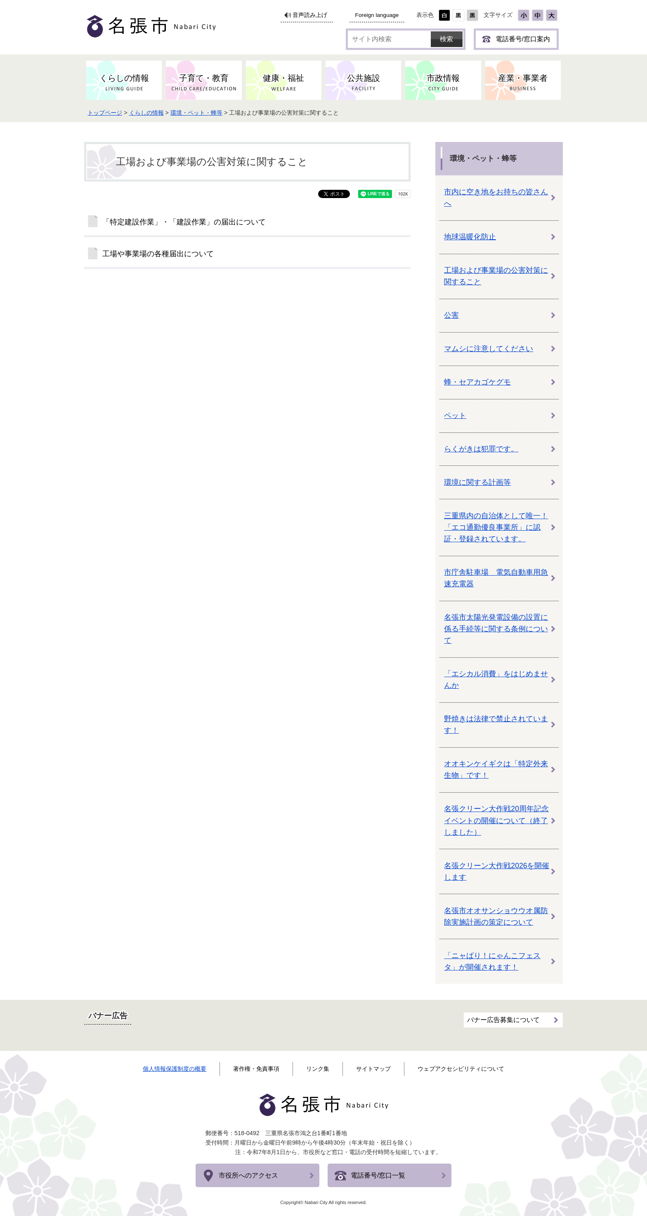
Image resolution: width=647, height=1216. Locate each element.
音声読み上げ (310, 15)
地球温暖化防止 (470, 237)
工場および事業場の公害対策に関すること (496, 276)
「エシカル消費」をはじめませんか (496, 679)
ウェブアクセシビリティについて (461, 1068)
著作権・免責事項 (256, 1068)
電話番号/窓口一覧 (378, 1175)
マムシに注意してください (488, 349)
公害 (451, 315)
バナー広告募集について (503, 1019)
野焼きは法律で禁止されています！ (496, 724)
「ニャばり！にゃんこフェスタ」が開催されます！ (492, 961)
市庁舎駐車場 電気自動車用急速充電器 (496, 578)
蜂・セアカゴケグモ (477, 382)
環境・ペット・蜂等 (199, 112)
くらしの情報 (149, 112)
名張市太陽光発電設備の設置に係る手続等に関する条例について (496, 629)
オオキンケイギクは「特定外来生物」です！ (496, 769)
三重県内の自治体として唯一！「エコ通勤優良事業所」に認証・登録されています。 (496, 527)
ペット (455, 415)
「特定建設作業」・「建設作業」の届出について (184, 222)
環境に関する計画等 (477, 482)
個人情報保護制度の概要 (174, 1068)
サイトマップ (373, 1068)
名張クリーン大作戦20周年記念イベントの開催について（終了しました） (496, 820)
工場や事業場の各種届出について (158, 254)
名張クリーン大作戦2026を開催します (496, 871)
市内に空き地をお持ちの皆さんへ (496, 198)
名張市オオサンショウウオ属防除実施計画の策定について (496, 916)
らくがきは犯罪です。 (481, 449)
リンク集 (317, 1068)
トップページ (107, 112)
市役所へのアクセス (248, 1175)
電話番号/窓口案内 (523, 39)
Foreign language (377, 15)
